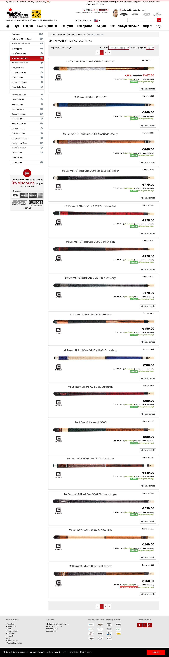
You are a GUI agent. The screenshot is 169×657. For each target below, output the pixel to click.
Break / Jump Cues (27, 143)
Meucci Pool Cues (27, 114)
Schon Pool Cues (27, 133)
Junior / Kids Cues (27, 148)
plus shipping (129, 79)
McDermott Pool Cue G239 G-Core (90, 314)
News (16, 26)
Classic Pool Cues (27, 95)
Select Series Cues (27, 87)
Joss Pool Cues (27, 109)
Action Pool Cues (27, 128)
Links (109, 1)
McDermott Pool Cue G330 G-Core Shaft (90, 61)
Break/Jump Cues (27, 53)
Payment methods (54, 626)
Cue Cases (101, 26)
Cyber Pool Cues (27, 99)
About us (90, 1)
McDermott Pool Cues (27, 39)
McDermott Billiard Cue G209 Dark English (90, 241)
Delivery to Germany (37, 1)
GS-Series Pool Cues (27, 63)
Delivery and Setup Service (57, 624)
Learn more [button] (86, 652)
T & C (144, 1)
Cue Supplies (27, 49)
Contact (129, 1)
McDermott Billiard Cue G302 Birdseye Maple (90, 494)
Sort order (104, 47)
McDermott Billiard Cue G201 (90, 97)
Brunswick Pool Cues (27, 138)
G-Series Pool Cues (27, 58)
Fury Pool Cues (27, 104)
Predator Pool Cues (27, 124)
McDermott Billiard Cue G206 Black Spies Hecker (90, 170)
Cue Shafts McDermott (27, 44)
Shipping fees (52, 629)
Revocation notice (95, 4)
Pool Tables (67, 26)
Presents (147, 26)
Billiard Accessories (47, 26)
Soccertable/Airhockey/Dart (124, 26)
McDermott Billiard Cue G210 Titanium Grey (90, 277)
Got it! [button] (156, 652)
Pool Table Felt (84, 26)
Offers (159, 26)
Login (20, 1)
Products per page (138, 47)
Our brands (101, 1)
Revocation (51, 631)
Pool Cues (28, 26)
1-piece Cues (27, 153)
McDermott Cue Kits (27, 82)
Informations (12, 619)
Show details (148, 88)
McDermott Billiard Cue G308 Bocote (90, 566)
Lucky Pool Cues (27, 68)
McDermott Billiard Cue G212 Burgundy (90, 386)
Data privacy (153, 1)
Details (27, 208)
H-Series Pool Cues (27, 73)
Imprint (137, 1)
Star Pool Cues (27, 77)
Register (11, 1)
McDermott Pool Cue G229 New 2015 (90, 530)
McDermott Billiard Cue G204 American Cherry (90, 134)
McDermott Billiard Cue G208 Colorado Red (90, 206)
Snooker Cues (17, 157)
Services (50, 619)
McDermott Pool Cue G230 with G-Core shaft (90, 350)
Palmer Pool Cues (27, 119)
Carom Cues (27, 162)
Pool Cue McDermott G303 (90, 422)
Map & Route (118, 1)
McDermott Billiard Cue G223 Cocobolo (90, 458)
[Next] (109, 52)
